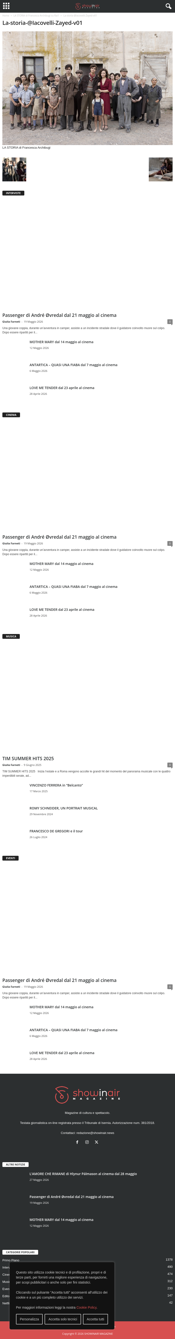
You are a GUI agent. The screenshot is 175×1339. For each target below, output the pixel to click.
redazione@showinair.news (95, 1133)
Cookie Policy (87, 1307)
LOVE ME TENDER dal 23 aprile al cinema (62, 387)
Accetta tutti (95, 1319)
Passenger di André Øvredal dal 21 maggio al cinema (59, 315)
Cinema (7, 1274)
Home (5, 15)
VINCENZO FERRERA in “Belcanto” (56, 785)
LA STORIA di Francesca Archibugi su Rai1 (36, 15)
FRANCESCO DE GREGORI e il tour (56, 831)
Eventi (6, 1289)
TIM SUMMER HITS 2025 (28, 758)
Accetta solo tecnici (63, 1319)
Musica (7, 1282)
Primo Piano (10, 1260)
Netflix (6, 1303)
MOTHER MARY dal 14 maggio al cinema (61, 342)
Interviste (8, 1267)
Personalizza (29, 1319)
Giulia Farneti (11, 321)
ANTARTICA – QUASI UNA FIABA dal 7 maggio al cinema (74, 365)
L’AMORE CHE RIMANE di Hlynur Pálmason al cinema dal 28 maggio (83, 1173)
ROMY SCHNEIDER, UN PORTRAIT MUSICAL (64, 808)
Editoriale (8, 1296)
